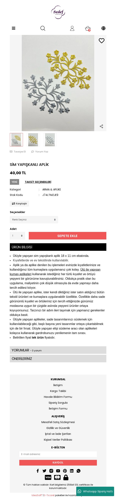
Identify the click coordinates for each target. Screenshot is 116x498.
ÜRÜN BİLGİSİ (22, 247)
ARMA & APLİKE (51, 189)
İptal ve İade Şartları (58, 434)
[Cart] (88, 28)
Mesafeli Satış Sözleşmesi (58, 422)
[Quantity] (17, 235)
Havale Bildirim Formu (58, 397)
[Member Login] (72, 28)
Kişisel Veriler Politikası (58, 440)
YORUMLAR (27, 350)
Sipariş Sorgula (58, 403)
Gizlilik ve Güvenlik (58, 428)
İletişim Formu (58, 408)
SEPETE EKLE (67, 235)
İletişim (58, 385)
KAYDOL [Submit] (58, 462)
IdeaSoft (37, 495)
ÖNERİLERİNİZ (22, 358)
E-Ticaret (49, 495)
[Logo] (58, 12)
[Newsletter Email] (58, 454)
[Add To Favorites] (101, 41)
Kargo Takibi (58, 391)
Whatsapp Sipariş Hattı (95, 491)
